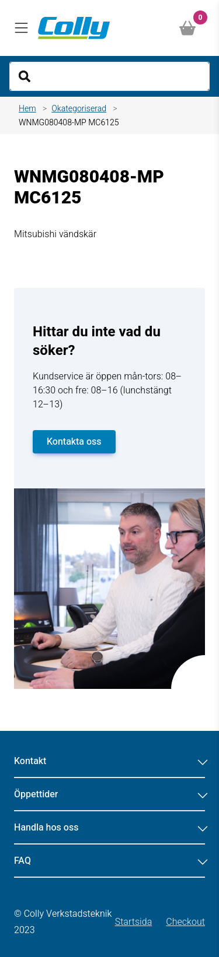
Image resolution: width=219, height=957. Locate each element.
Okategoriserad (78, 109)
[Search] (109, 76)
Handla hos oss (109, 828)
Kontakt (109, 761)
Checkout (185, 922)
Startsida (133, 922)
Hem (27, 109)
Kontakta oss (74, 442)
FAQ (109, 861)
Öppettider (109, 794)
